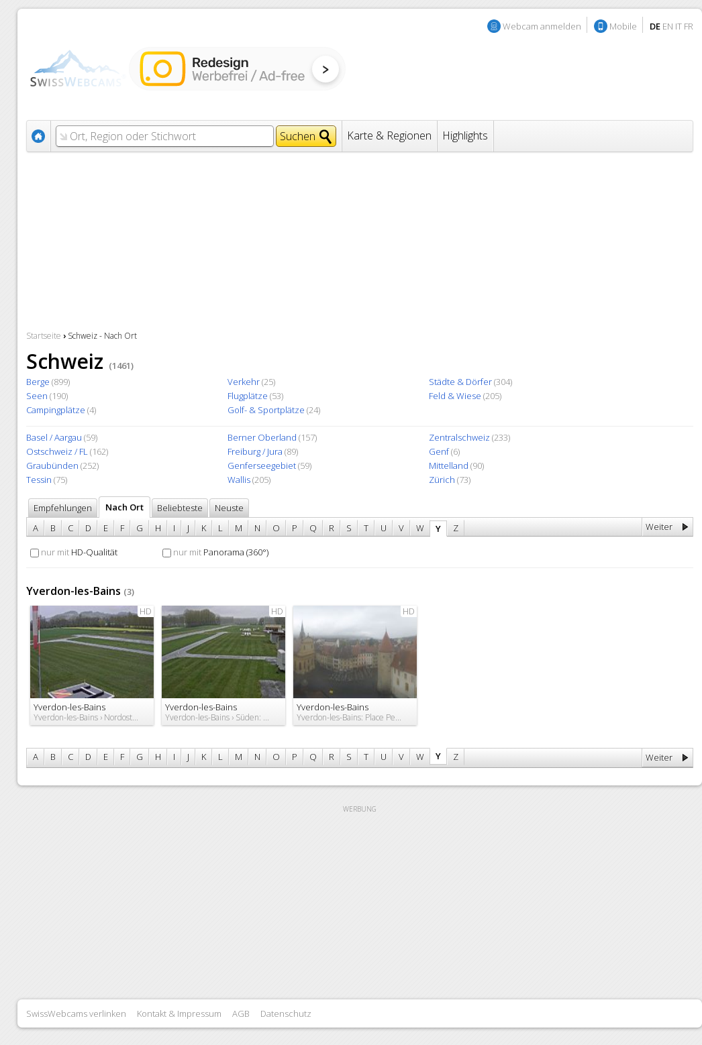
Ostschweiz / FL (57, 451)
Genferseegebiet (262, 465)
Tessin (39, 480)
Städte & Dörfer (460, 382)
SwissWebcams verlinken (76, 1013)
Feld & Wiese (455, 396)
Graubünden (52, 465)
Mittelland (448, 465)
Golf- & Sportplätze (266, 410)
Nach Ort (124, 507)
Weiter (659, 526)
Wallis (239, 480)
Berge (38, 382)
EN (667, 26)
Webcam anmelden (542, 26)
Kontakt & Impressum (179, 1013)
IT (678, 26)
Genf (439, 451)
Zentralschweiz (459, 437)
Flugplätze (248, 396)
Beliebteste (180, 508)
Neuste (229, 508)
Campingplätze (55, 410)
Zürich (442, 480)
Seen (37, 396)
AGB (241, 1013)
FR (688, 26)
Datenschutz (285, 1013)
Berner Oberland (262, 437)
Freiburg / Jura (255, 451)
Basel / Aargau (54, 437)
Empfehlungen (63, 508)
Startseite (43, 335)
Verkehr (244, 382)
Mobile (623, 26)
